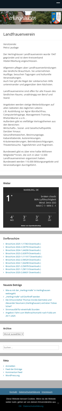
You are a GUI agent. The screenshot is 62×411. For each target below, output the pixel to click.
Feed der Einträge (14, 369)
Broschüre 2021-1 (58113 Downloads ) (23, 269)
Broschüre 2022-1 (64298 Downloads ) (23, 262)
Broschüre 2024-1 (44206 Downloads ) (23, 250)
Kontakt (13, 391)
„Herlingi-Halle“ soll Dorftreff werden (23, 296)
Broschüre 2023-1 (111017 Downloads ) (24, 256)
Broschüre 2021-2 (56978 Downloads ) (23, 266)
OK (20, 406)
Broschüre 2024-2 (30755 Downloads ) (23, 247)
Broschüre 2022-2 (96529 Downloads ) (23, 259)
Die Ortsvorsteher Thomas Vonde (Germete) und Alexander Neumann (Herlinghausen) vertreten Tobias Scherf (31, 303)
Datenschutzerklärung (29, 391)
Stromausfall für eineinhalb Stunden (23, 309)
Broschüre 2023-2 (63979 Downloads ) (23, 253)
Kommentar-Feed (14, 372)
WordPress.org (13, 375)
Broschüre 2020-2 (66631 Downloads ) (23, 272)
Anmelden (10, 366)
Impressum (47, 391)
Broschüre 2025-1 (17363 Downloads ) (23, 243)
